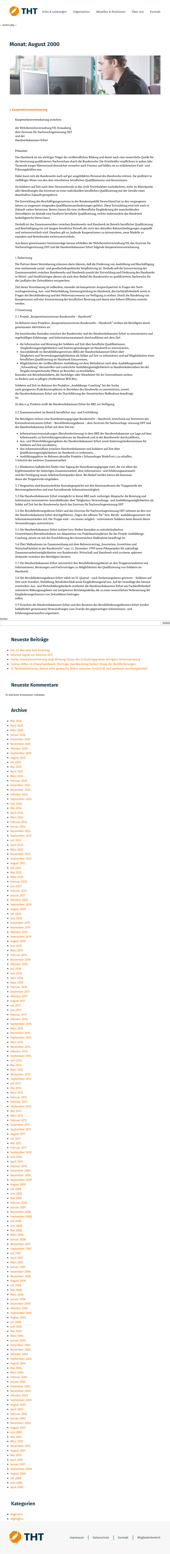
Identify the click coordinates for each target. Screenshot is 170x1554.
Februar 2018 (18, 987)
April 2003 (16, 1409)
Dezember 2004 (20, 1345)
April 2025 (16, 771)
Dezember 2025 (20, 739)
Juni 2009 (16, 1193)
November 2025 (20, 744)
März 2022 (16, 877)
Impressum (77, 1537)
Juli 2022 (15, 868)
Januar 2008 (18, 1239)
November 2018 (20, 959)
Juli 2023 (15, 840)
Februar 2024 (18, 822)
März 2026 (16, 730)
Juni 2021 (16, 886)
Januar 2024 (18, 826)
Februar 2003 (18, 1414)
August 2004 (18, 1363)
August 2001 (18, 1450)
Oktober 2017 (18, 996)
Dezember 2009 (20, 1170)
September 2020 (21, 904)
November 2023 (20, 831)
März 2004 (17, 1372)
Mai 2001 (16, 1455)
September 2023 (20, 835)
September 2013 (20, 1079)
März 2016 (16, 1028)
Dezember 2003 (20, 1386)
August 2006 (18, 1280)
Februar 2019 (18, 955)
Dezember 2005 (20, 1303)
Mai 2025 (16, 767)
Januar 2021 (17, 895)
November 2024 (20, 790)
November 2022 (20, 854)
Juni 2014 (16, 1060)
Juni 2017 (16, 1010)
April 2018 (16, 978)
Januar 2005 (18, 1340)
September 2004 (21, 1359)
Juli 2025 (15, 762)
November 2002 (20, 1423)
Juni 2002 (16, 1432)
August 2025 (18, 758)
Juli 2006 (15, 1285)
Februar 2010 (18, 1166)
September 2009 (21, 1180)
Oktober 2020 (19, 900)
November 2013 (20, 1074)
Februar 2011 (18, 1147)
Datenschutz (101, 1537)
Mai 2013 (15, 1088)
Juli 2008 (15, 1221)
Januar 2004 (18, 1382)
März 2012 (16, 1115)
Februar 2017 (18, 1014)
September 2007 (20, 1248)
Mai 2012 (15, 1111)
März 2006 (17, 1294)
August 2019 (17, 941)
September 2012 (20, 1106)
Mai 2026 (16, 721)
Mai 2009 (16, 1198)
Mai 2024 (16, 808)
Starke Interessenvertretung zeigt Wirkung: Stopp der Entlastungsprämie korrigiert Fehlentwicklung (75, 659)
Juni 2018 (16, 973)
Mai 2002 (16, 1437)
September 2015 (20, 1037)
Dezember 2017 (20, 991)
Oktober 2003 (19, 1395)
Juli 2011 (15, 1138)
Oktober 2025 (19, 748)
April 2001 (16, 1460)
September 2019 (20, 936)
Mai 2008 (16, 1230)
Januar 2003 (18, 1418)
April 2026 (16, 725)
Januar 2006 (18, 1299)
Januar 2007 (17, 1267)
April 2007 (16, 1258)
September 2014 (20, 1056)
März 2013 (16, 1092)
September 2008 (21, 1216)
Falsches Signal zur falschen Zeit (31, 655)
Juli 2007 (15, 1253)
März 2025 (16, 776)
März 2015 (16, 1042)
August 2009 (18, 1184)
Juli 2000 (15, 1478)
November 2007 (20, 1244)
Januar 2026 (18, 735)
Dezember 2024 (20, 785)
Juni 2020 (16, 918)
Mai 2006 (16, 1290)
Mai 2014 (16, 1065)
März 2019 (16, 950)
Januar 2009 (18, 1207)
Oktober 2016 (19, 1019)
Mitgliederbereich (148, 1537)
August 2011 (17, 1134)
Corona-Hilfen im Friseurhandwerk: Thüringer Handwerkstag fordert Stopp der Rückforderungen (73, 664)
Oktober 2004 (19, 1354)
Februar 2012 (18, 1120)
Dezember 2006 (20, 1271)
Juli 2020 (15, 914)
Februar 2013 (18, 1097)
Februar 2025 (18, 780)
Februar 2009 (18, 1203)
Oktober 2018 (19, 964)
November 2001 (20, 1446)
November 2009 (20, 1175)
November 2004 (20, 1349)
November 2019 (20, 927)
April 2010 (16, 1161)
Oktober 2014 (19, 1051)
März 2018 (16, 982)
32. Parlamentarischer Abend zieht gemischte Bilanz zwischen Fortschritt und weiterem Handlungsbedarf (79, 668)
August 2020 (18, 909)
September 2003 (21, 1400)
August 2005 (18, 1317)
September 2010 (20, 1152)
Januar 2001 (17, 1464)
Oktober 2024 (19, 794)
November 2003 (20, 1391)
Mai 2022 (16, 872)
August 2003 (18, 1404)
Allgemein (16, 1514)
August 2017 (17, 1001)
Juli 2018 (15, 969)
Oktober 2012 (19, 1102)
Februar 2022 (18, 881)
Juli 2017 (15, 1005)
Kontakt (155, 12)
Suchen (3, 618)
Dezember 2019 (20, 923)
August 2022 (18, 863)
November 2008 (20, 1212)
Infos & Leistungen (54, 12)
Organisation (81, 12)
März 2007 (16, 1262)
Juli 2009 (15, 1189)
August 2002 (18, 1427)
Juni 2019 (16, 946)
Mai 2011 (15, 1143)
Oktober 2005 (19, 1308)
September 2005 (21, 1313)
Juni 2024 (16, 803)
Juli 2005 (15, 1322)
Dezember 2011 (20, 1125)
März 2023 (16, 849)
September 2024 (21, 799)
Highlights (16, 1519)
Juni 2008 (16, 1226)
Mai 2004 (16, 1368)
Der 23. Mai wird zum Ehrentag (30, 650)
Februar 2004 (18, 1377)
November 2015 (20, 1033)
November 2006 (20, 1276)
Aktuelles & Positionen (111, 12)
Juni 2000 (16, 1483)
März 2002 (16, 1441)
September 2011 (20, 1129)
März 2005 (16, 1336)
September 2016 (20, 1024)
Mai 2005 (16, 1331)
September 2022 (20, 858)
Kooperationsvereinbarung (29, 110)
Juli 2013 (15, 1083)
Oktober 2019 (19, 932)
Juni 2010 (16, 1157)
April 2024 (16, 813)
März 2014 (16, 1070)
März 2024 (16, 817)
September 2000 (21, 1469)
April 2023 (16, 845)
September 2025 (20, 753)
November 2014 (20, 1047)
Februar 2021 (18, 891)
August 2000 (18, 1473)
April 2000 (16, 1487)
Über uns (138, 12)
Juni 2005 (16, 1326)
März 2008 (17, 1235)
